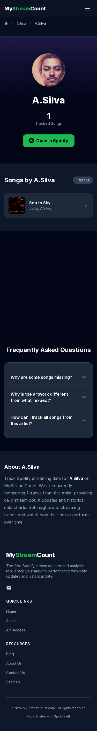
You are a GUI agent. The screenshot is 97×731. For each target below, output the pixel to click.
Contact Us (15, 672)
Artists (22, 23)
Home (11, 611)
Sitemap (13, 682)
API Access (15, 630)
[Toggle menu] (87, 8)
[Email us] (8, 587)
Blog (10, 654)
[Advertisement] (48, 282)
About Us (14, 663)
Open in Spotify (48, 140)
